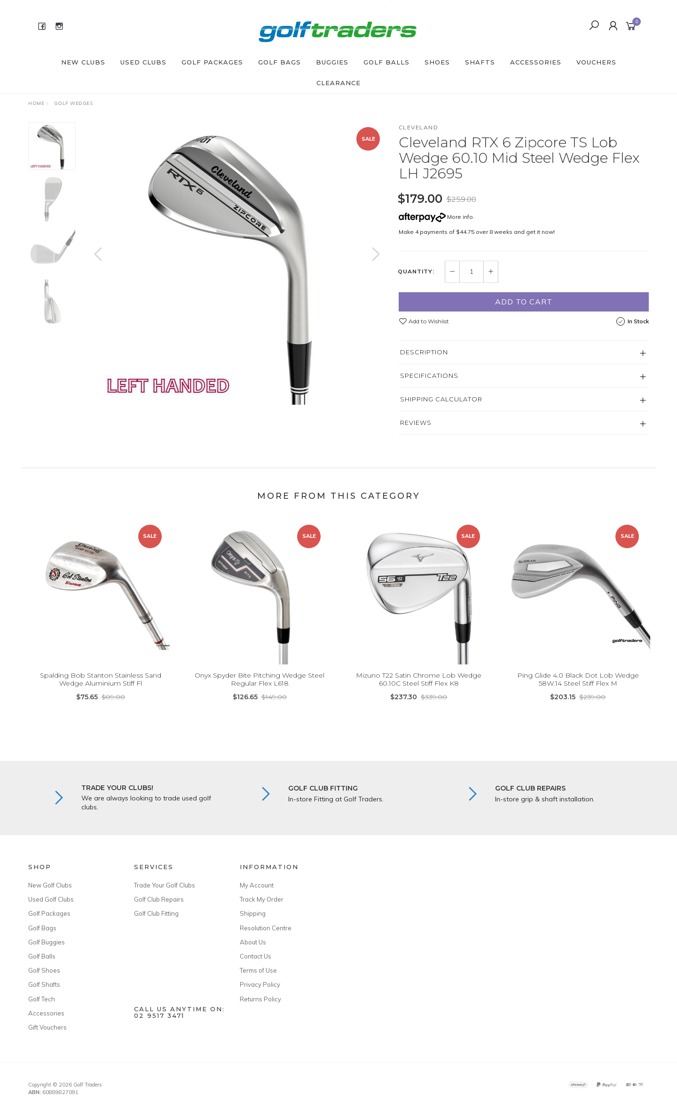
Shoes (437, 62)
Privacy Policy (260, 984)
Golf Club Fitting (156, 913)
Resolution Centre (265, 928)
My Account (257, 885)
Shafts (480, 62)
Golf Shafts (44, 984)
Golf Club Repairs (159, 899)
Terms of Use (258, 970)
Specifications (429, 375)
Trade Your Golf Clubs (164, 885)
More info (436, 216)
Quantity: (416, 271)
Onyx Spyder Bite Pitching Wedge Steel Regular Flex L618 (259, 690)
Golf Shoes (44, 970)
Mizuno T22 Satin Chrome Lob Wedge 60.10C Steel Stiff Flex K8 (418, 690)
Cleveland (419, 127)
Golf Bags (279, 62)
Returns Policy (260, 999)
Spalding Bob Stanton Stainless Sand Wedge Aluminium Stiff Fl (100, 690)
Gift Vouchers (47, 1027)
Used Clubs (143, 62)
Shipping (253, 913)
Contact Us (255, 956)
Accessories (535, 62)
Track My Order (261, 899)
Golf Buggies (46, 942)
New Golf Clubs (50, 885)
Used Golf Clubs (51, 899)
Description (424, 352)
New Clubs (83, 62)
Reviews (416, 422)
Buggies (332, 62)
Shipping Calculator (441, 399)
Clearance (338, 83)
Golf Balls (386, 62)
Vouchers (596, 62)
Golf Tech (41, 999)
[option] (237, 263)
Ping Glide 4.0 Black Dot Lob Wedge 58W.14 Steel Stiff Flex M (578, 690)
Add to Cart (523, 301)
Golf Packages (212, 62)
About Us (253, 942)
